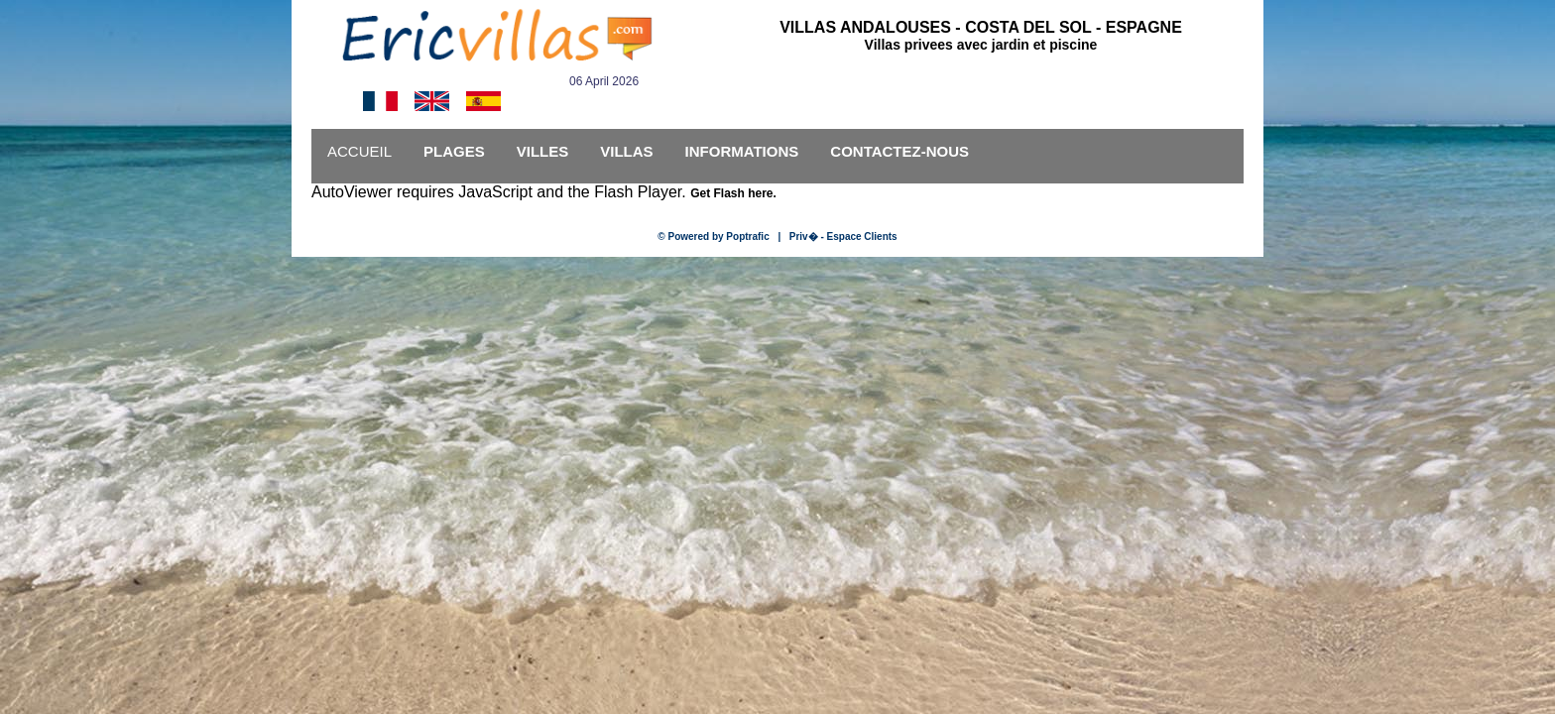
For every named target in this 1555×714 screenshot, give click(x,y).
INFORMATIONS (742, 151)
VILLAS (626, 151)
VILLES (543, 151)
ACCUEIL (359, 151)
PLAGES (454, 151)
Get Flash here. (733, 193)
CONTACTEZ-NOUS (899, 151)
